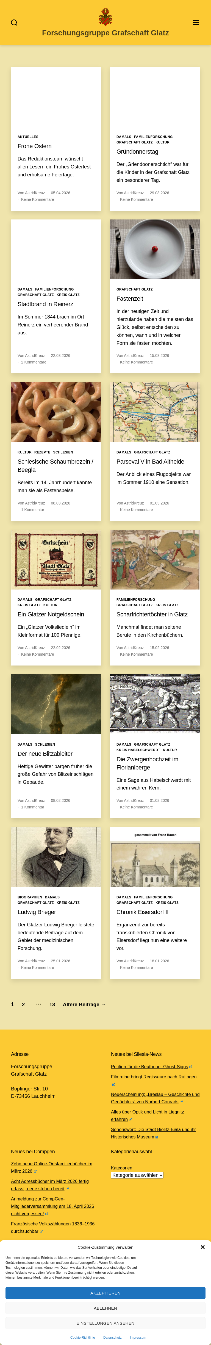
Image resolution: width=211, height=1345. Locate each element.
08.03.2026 (60, 509)
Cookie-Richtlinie (82, 1338)
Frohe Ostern (36, 152)
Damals (123, 143)
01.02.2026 (159, 815)
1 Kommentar (32, 516)
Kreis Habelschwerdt (138, 764)
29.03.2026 (159, 199)
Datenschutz (112, 1338)
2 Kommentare (33, 368)
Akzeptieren (105, 1293)
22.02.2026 (60, 662)
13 (59, 1019)
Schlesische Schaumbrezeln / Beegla (52, 472)
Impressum (138, 1338)
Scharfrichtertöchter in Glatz (147, 625)
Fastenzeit (131, 305)
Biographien (30, 912)
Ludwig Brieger (39, 926)
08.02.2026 (60, 815)
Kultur (163, 149)
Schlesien (63, 459)
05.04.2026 (60, 199)
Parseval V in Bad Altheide (153, 467)
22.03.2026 (60, 362)
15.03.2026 (159, 362)
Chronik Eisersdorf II (145, 926)
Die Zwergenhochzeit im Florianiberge (150, 777)
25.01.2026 (60, 975)
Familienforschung (153, 143)
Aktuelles (28, 143)
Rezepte (42, 459)
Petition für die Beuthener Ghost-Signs (155, 1081)
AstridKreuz (35, 199)
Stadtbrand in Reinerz (48, 310)
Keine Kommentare (37, 206)
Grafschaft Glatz (134, 149)
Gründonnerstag (139, 158)
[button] (203, 1247)
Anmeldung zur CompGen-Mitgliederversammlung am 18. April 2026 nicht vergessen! (50, 1221)
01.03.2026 (159, 509)
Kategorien (121, 1182)
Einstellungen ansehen (105, 1323)
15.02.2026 (159, 662)
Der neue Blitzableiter (48, 768)
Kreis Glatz (68, 301)
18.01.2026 (159, 975)
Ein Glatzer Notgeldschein (54, 620)
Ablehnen (105, 1308)
